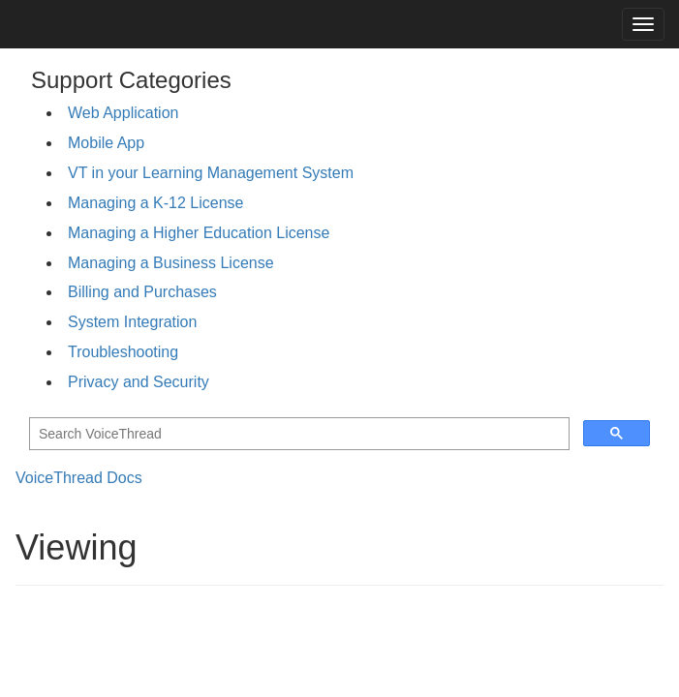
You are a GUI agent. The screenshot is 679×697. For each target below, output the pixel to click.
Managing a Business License (171, 263)
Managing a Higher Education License (198, 233)
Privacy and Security (138, 382)
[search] (297, 434)
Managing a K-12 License (155, 203)
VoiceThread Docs (78, 478)
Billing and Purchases (142, 292)
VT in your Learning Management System (211, 173)
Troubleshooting (123, 352)
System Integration (132, 322)
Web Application (123, 113)
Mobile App (106, 143)
